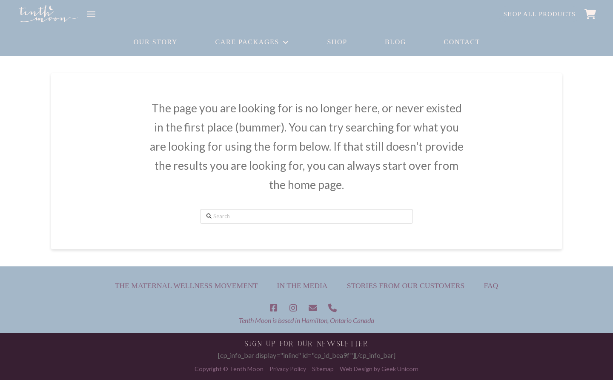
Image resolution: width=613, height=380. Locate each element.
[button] (91, 14)
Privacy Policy (287, 368)
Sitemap (323, 368)
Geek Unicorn (399, 368)
